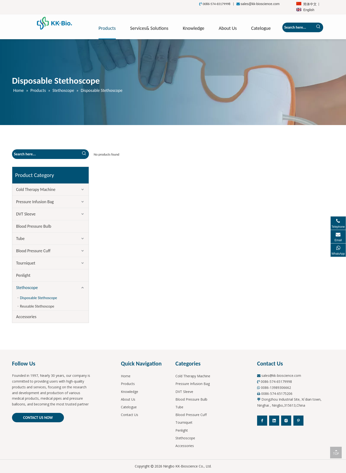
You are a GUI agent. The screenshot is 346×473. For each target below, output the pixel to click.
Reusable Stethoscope (37, 306)
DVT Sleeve (26, 214)
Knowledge (129, 391)
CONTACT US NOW (38, 417)
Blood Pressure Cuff (33, 250)
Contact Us (129, 414)
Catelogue (129, 407)
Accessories (26, 316)
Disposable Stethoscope (38, 298)
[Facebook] (262, 421)
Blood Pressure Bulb (33, 226)
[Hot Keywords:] (318, 27)
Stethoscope (27, 287)
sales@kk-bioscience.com (260, 4)
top (336, 452)
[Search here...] (298, 27)
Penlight (23, 275)
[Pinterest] (298, 421)
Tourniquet (25, 263)
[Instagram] (286, 421)
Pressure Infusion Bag (35, 201)
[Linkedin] (274, 421)
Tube (20, 238)
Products (128, 383)
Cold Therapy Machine (36, 189)
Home (125, 376)
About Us (128, 399)
